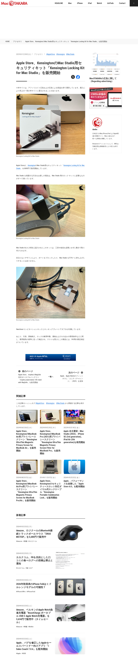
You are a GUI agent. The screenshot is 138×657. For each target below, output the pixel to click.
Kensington (31, 165)
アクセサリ (17, 41)
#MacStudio (70, 54)
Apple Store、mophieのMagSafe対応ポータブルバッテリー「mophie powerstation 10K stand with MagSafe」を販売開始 (30, 376)
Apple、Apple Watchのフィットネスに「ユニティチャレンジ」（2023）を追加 (71, 376)
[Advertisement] (69, 23)
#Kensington (60, 54)
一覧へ (50, 377)
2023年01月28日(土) (23, 54)
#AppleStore (50, 54)
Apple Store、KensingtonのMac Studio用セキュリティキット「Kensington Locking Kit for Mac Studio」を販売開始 (66, 41)
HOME (7, 41)
